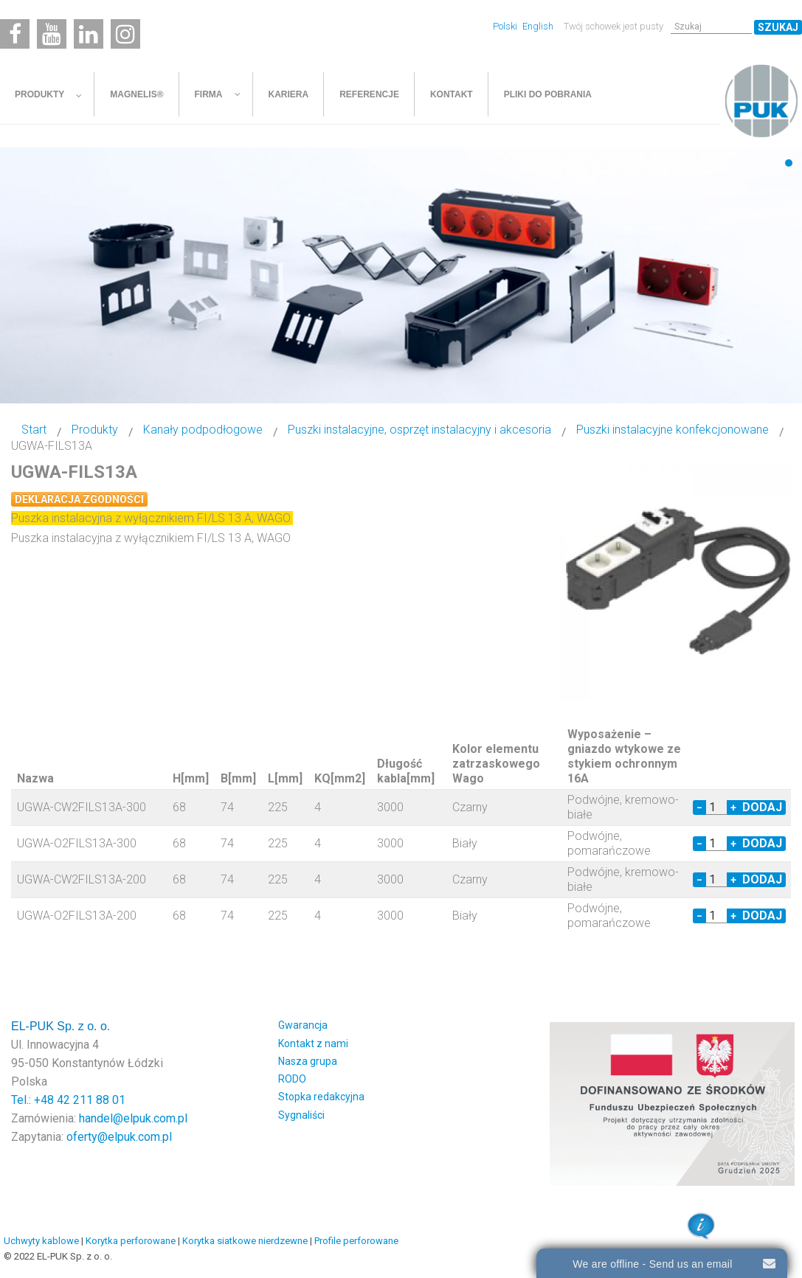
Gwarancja (303, 1025)
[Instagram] (125, 34)
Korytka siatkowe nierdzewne (245, 1240)
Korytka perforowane (131, 1240)
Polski (506, 26)
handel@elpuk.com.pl (133, 1118)
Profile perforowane (356, 1240)
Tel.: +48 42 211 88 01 (68, 1100)
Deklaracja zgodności (79, 499)
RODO (292, 1079)
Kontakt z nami (313, 1043)
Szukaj (778, 27)
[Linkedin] (88, 34)
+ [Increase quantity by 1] (733, 807)
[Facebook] (15, 34)
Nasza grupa (307, 1061)
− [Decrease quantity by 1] (699, 807)
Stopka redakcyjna (321, 1096)
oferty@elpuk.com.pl (119, 1137)
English (537, 26)
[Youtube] (51, 34)
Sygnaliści (301, 1115)
